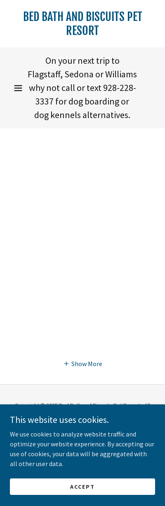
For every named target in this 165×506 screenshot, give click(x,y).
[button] (18, 88)
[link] (82, 23)
